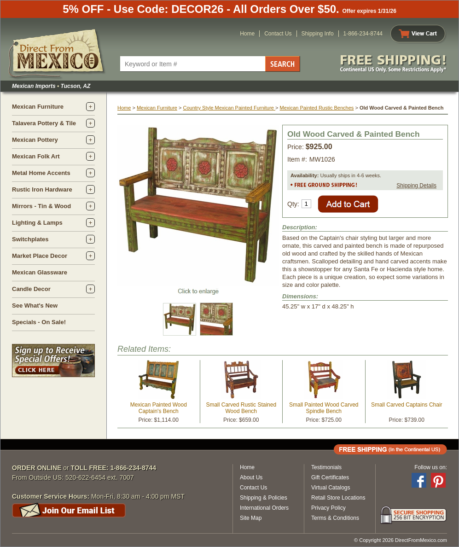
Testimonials (326, 467)
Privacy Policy (328, 508)
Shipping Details (416, 185)
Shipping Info (318, 33)
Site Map (250, 518)
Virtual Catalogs (330, 487)
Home (247, 33)
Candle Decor (31, 288)
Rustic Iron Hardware (42, 189)
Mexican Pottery (35, 139)
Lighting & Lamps (37, 222)
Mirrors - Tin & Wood (41, 206)
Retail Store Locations (338, 498)
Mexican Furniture (38, 106)
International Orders (264, 508)
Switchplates (30, 239)
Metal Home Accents (41, 172)
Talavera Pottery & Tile (44, 123)
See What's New (35, 305)
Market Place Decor (39, 255)
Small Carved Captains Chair (406, 405)
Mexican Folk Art (36, 156)
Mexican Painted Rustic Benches (317, 108)
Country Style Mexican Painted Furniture (229, 108)
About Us (251, 477)
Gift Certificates (330, 477)
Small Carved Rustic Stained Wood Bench (241, 408)
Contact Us (277, 33)
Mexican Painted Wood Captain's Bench (158, 408)
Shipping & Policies (263, 498)
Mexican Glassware (39, 272)
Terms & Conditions (335, 518)
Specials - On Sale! (39, 322)
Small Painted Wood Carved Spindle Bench (324, 408)
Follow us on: (430, 467)
